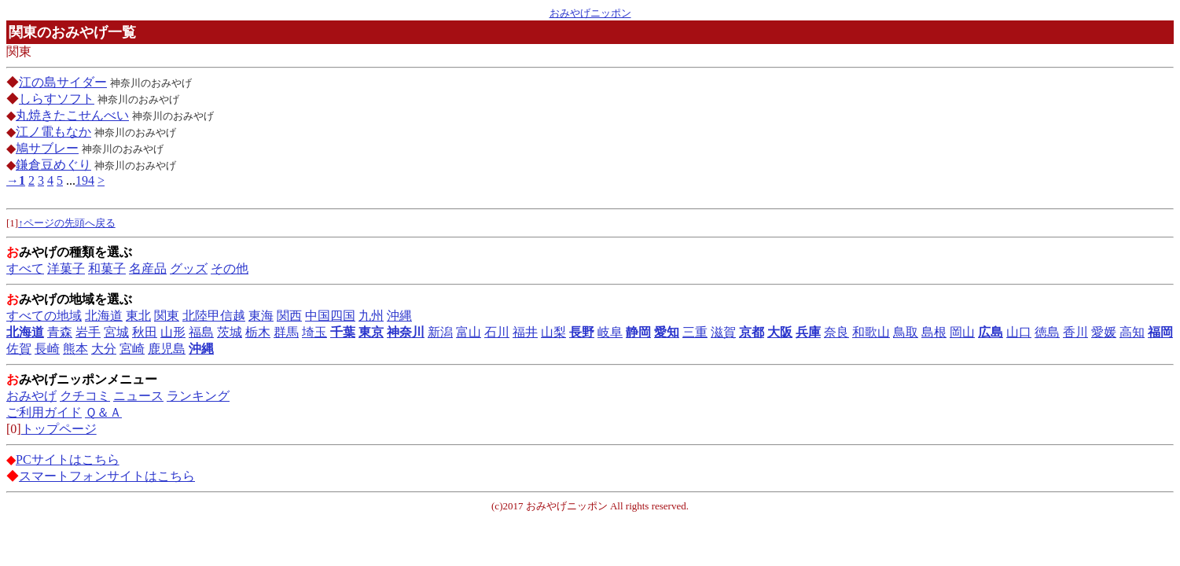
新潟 (440, 332)
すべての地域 (44, 315)
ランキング (198, 395)
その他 (229, 268)
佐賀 (18, 348)
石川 (496, 332)
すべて (25, 268)
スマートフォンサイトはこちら (107, 476)
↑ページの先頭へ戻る (67, 223)
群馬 (286, 332)
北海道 (104, 315)
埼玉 (314, 332)
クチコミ (85, 395)
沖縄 (399, 315)
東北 (138, 315)
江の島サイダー (63, 82)
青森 (59, 332)
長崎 (47, 348)
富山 (468, 332)
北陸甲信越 (213, 315)
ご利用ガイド (44, 412)
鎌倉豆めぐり (53, 164)
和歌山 (871, 332)
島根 (934, 332)
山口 (1018, 332)
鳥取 (905, 332)
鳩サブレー (47, 148)
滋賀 (723, 332)
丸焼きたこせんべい (72, 115)
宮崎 (132, 348)
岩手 (88, 332)
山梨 (553, 332)
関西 (289, 315)
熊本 (75, 348)
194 (84, 180)
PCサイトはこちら (67, 459)
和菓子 (107, 268)
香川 (1075, 332)
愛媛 (1103, 332)
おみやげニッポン (590, 13)
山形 (173, 332)
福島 (201, 332)
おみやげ (31, 395)
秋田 (144, 332)
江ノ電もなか (53, 131)
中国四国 (330, 315)
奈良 (836, 332)
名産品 (148, 268)
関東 (166, 315)
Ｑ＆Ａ (103, 412)
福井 (525, 332)
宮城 (116, 332)
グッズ (189, 268)
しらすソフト (56, 98)
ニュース (138, 395)
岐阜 (610, 332)
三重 (695, 332)
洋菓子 (66, 268)
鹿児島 (167, 348)
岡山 (962, 332)
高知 (1132, 332)
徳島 (1047, 332)
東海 (261, 315)
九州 (371, 315)
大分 (103, 348)
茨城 (229, 332)
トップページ (59, 429)
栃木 (257, 332)
